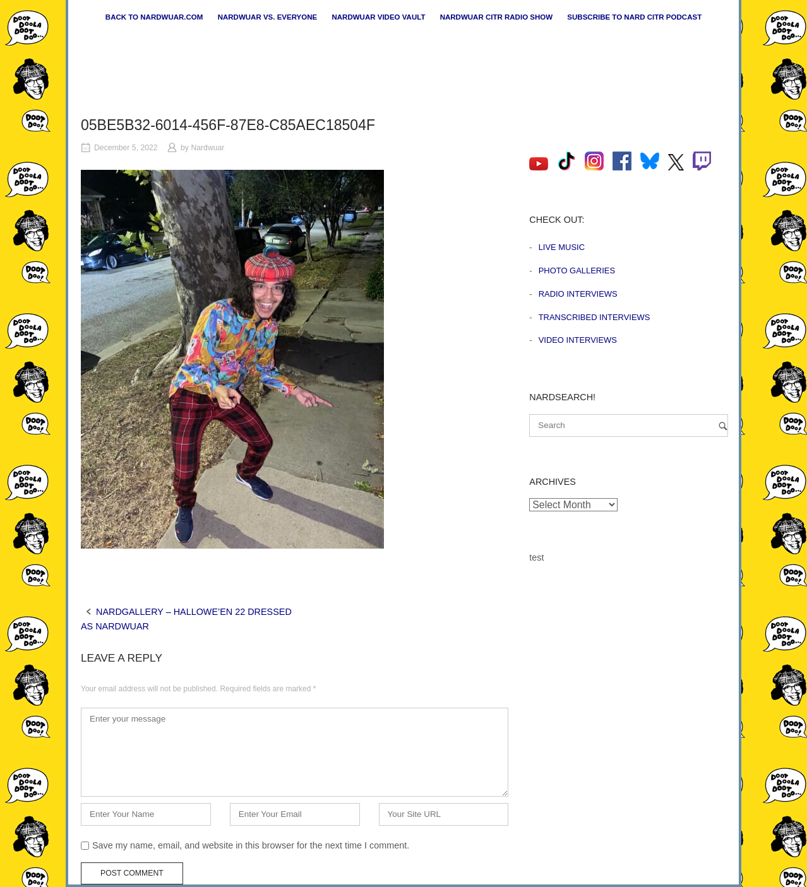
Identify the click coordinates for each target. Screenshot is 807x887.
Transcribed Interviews (594, 317)
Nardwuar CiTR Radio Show (496, 17)
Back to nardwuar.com (154, 17)
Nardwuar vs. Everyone (268, 17)
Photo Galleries (577, 270)
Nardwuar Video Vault (378, 17)
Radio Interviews (578, 294)
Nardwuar (207, 147)
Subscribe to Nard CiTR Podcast (634, 17)
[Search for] (628, 425)
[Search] (723, 426)
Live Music (562, 247)
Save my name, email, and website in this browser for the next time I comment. (250, 845)
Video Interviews (578, 340)
